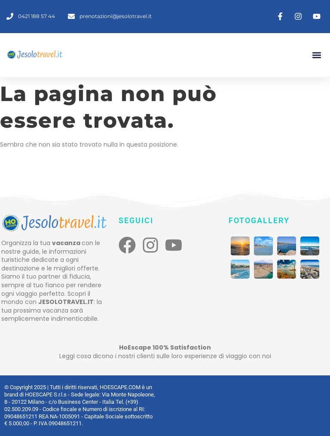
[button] (316, 55)
